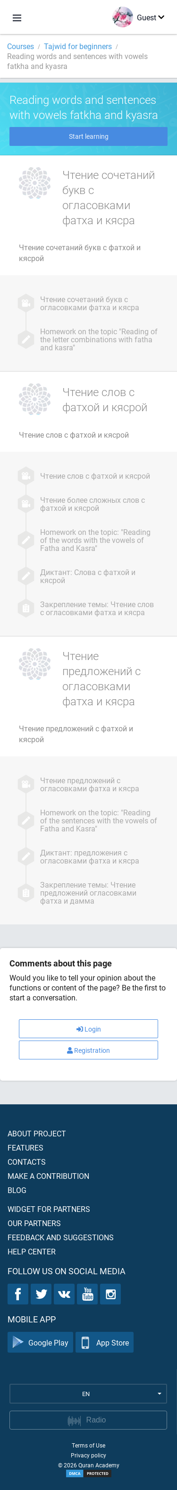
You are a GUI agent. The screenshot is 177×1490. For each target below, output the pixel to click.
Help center (32, 1251)
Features (25, 1147)
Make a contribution (48, 1176)
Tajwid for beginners (78, 46)
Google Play (40, 1342)
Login (88, 1029)
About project (37, 1133)
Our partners (34, 1223)
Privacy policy (88, 1455)
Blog (17, 1190)
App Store (104, 1342)
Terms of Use (88, 1445)
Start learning (89, 136)
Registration (88, 1050)
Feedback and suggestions (61, 1237)
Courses (20, 46)
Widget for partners (49, 1209)
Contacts (27, 1162)
